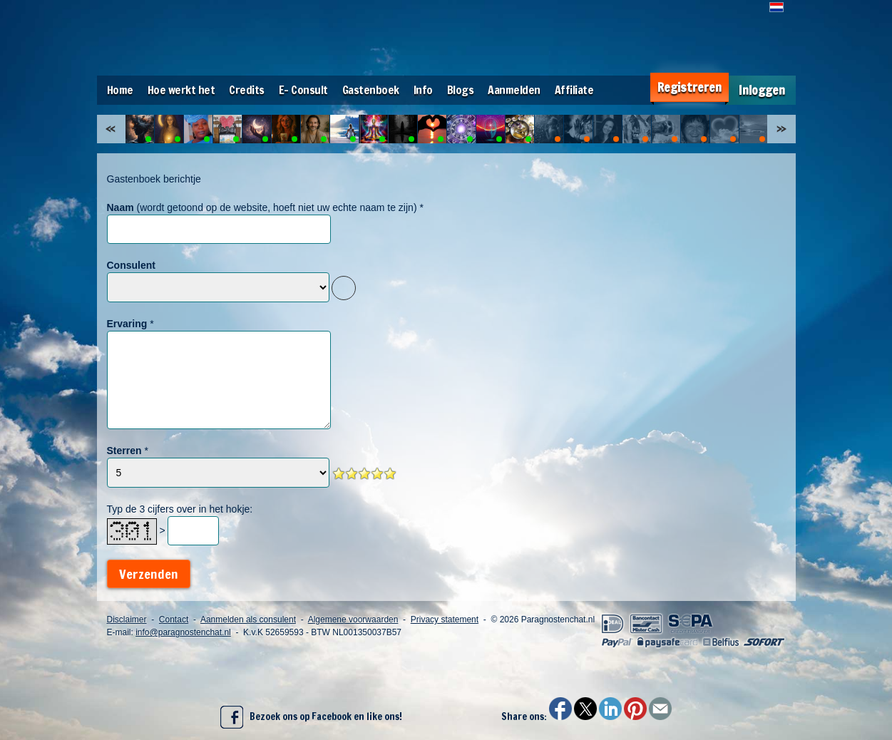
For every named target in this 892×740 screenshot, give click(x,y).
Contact (173, 620)
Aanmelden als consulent (248, 620)
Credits (247, 90)
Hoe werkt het (181, 90)
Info (423, 90)
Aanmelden (514, 90)
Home (120, 90)
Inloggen (762, 90)
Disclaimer (127, 620)
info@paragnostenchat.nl (183, 632)
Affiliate (574, 90)
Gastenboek (370, 90)
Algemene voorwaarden (353, 620)
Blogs (460, 90)
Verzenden (148, 574)
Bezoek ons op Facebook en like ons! (311, 717)
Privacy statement (444, 620)
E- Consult (303, 90)
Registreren (689, 87)
